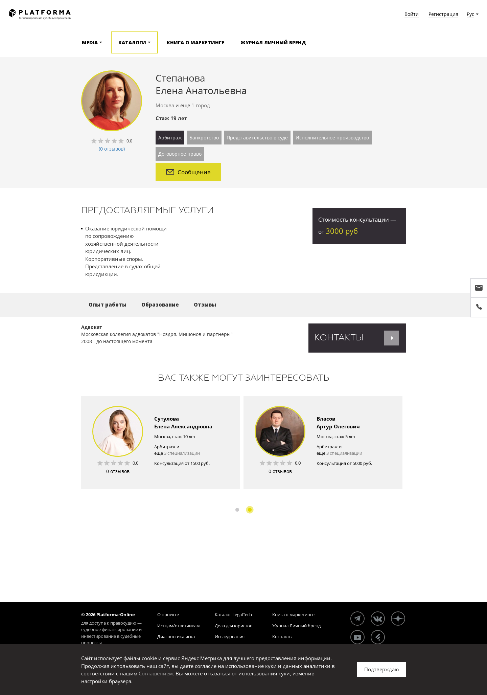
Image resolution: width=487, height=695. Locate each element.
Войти (411, 14)
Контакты (282, 636)
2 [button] (250, 510)
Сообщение (188, 172)
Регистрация (443, 14)
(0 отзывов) (112, 148)
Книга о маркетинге (195, 42)
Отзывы (205, 304)
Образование (160, 304)
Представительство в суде (257, 137)
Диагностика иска (176, 636)
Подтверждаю (381, 669)
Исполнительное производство (332, 137)
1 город (200, 105)
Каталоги (132, 42)
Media (90, 42)
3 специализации (182, 453)
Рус (470, 14)
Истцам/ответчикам (178, 626)
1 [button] (237, 510)
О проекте (168, 614)
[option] (160, 442)
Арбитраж (170, 137)
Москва (165, 105)
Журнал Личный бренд (273, 42)
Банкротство (204, 137)
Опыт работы (107, 304)
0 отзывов (118, 471)
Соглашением (156, 673)
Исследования (230, 636)
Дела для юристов (233, 626)
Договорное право (180, 154)
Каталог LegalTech (233, 614)
